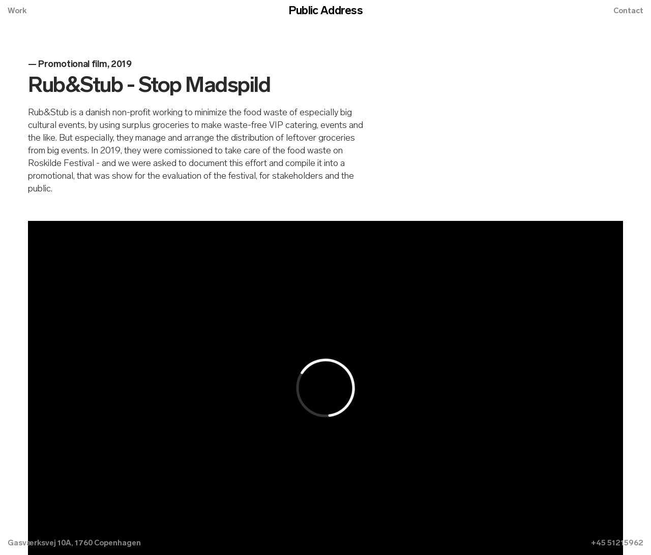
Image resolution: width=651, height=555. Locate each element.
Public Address (325, 11)
